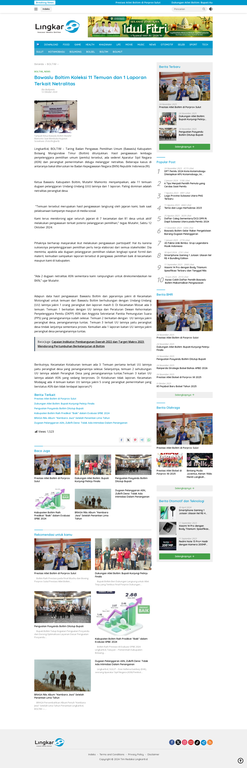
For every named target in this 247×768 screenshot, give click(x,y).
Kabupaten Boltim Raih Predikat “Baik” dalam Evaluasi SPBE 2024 (72, 413)
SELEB (181, 44)
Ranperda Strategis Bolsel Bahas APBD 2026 (182, 368)
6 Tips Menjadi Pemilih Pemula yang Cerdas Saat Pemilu (184, 185)
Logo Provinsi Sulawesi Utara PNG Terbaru (183, 197)
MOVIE (129, 44)
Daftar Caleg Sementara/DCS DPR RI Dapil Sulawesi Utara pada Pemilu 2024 (186, 220)
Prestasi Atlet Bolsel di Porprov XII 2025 (179, 377)
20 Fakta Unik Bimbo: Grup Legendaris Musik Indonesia (186, 244)
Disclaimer (153, 754)
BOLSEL (90, 51)
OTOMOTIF (167, 44)
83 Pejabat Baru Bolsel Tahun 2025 (177, 386)
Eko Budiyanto (48, 89)
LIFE (118, 44)
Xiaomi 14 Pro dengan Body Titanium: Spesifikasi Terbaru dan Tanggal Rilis (185, 269)
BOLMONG (75, 51)
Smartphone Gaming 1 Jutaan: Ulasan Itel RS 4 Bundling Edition (187, 257)
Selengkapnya (184, 146)
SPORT (193, 44)
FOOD (66, 44)
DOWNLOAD (51, 44)
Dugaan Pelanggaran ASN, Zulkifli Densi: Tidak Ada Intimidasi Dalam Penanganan (80, 422)
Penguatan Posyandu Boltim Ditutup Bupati (59, 408)
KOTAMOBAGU (56, 51)
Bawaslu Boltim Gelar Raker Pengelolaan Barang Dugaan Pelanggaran (187, 232)
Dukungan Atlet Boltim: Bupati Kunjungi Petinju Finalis (64, 403)
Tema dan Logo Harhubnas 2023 (183, 207)
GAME (77, 44)
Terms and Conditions (111, 754)
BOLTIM (104, 51)
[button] (204, 9)
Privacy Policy (136, 754)
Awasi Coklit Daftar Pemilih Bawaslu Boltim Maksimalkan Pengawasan (185, 281)
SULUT (40, 51)
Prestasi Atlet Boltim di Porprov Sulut (148, 2)
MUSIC (141, 44)
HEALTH (90, 44)
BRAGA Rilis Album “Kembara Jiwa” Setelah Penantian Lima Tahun (72, 418)
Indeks (46, 9)
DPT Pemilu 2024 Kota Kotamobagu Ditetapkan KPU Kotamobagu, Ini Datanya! (184, 173)
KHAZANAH (105, 44)
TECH (205, 44)
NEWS (152, 44)
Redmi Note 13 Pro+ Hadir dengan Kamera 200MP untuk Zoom (193, 543)
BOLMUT (117, 51)
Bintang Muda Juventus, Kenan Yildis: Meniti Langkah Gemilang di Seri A (199, 474)
